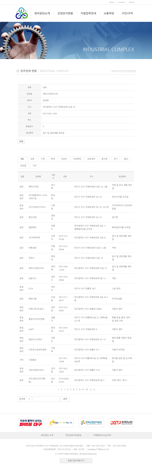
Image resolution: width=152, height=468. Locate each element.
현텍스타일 (33, 187)
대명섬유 (33, 248)
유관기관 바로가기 (76, 461)
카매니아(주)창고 (36, 309)
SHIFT (31, 329)
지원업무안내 (88, 13)
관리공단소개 (42, 13)
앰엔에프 (33, 227)
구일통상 (33, 360)
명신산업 (33, 217)
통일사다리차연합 (36, 319)
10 (86, 389)
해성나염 (33, 299)
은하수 (32, 258)
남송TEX (32, 278)
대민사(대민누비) (36, 268)
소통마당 (109, 13)
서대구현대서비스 (36, 370)
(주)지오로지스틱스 (37, 207)
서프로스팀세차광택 (37, 350)
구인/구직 (127, 13)
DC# (31, 289)
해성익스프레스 (35, 339)
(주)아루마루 (34, 238)
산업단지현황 (65, 13)
